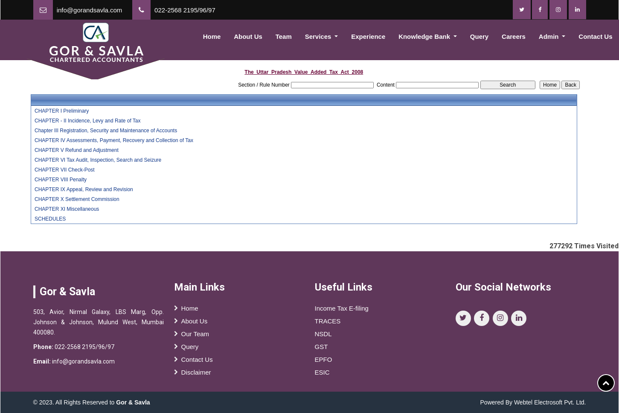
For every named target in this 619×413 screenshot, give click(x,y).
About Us (248, 36)
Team (284, 36)
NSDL (323, 336)
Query (479, 36)
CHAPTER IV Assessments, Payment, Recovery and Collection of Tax (114, 140)
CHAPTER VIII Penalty (61, 180)
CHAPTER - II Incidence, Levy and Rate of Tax (88, 121)
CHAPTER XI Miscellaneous (67, 209)
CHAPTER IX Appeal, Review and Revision (84, 189)
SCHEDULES (50, 219)
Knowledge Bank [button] (425, 36)
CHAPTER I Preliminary (62, 111)
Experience (368, 36)
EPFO (323, 362)
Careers (514, 36)
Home (212, 36)
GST (321, 349)
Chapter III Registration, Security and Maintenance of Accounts (106, 131)
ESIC (322, 375)
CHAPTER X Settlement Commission (77, 199)
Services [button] (319, 36)
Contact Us (595, 36)
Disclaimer (196, 375)
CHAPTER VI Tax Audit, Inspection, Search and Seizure (98, 160)
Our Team (195, 336)
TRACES (328, 324)
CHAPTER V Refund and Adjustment (77, 150)
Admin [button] (550, 36)
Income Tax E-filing (342, 311)
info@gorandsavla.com (89, 10)
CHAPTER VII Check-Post (65, 170)
